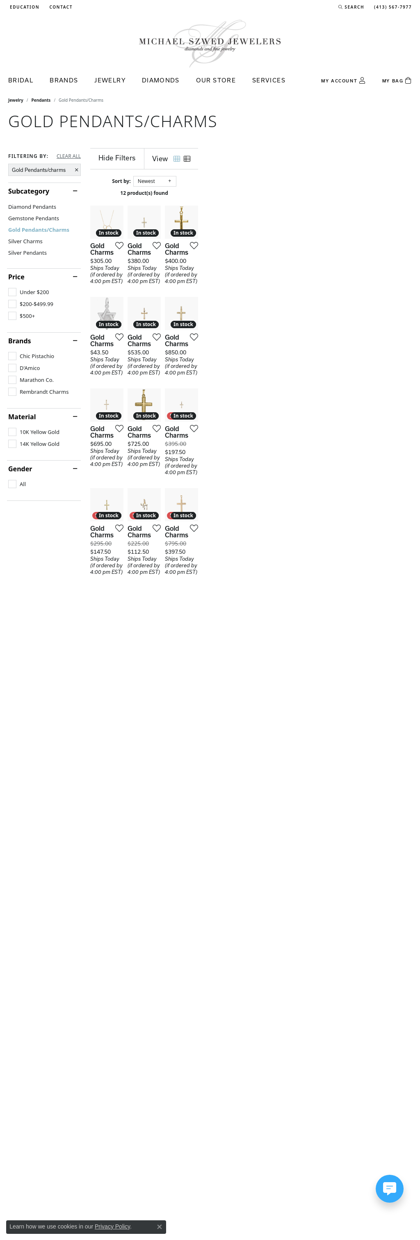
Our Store (216, 80)
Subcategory (28, 191)
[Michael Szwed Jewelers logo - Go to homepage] (210, 43)
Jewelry (15, 100)
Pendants (41, 100)
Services (268, 80)
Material (22, 416)
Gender (20, 469)
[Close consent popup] (159, 1226)
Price (16, 277)
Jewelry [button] (110, 80)
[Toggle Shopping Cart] (397, 81)
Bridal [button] (20, 80)
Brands (19, 341)
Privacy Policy (112, 1226)
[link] (60, 7)
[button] (23, 7)
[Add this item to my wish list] (188, 316)
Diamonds (161, 80)
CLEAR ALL (69, 156)
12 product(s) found (251, 193)
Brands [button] (64, 80)
